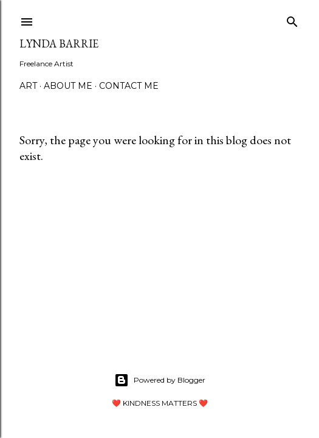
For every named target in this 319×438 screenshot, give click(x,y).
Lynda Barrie (58, 43)
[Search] (292, 19)
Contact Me (129, 85)
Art (28, 85)
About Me (68, 85)
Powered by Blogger (159, 380)
